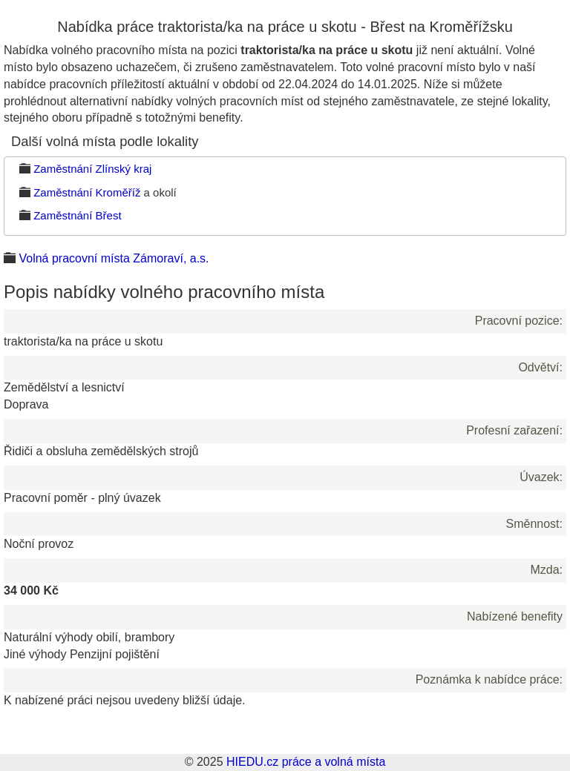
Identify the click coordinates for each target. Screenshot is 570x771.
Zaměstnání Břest (77, 215)
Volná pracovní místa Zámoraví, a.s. (114, 258)
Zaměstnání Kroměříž (86, 192)
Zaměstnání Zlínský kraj (92, 168)
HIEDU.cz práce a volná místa (305, 761)
